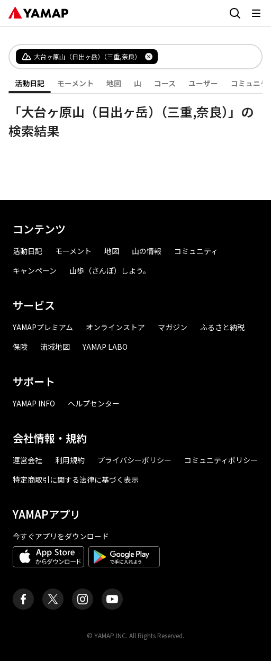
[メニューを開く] (256, 13)
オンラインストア (115, 327)
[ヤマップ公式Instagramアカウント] (82, 599)
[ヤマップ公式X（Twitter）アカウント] (53, 599)
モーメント (75, 83)
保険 (20, 346)
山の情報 (146, 251)
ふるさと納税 (222, 327)
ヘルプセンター (94, 403)
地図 (113, 83)
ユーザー (203, 83)
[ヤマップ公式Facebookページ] (23, 599)
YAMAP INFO (34, 403)
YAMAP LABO (105, 346)
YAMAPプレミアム (43, 327)
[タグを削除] (148, 56)
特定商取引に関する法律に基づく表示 (76, 479)
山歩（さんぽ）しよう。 (109, 270)
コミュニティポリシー (221, 460)
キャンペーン (35, 270)
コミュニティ (196, 251)
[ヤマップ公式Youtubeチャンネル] (112, 599)
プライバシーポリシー (134, 460)
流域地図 (55, 346)
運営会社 (27, 460)
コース (165, 83)
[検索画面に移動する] (235, 13)
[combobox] (201, 56)
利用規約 (70, 460)
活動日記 (29, 83)
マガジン (172, 327)
